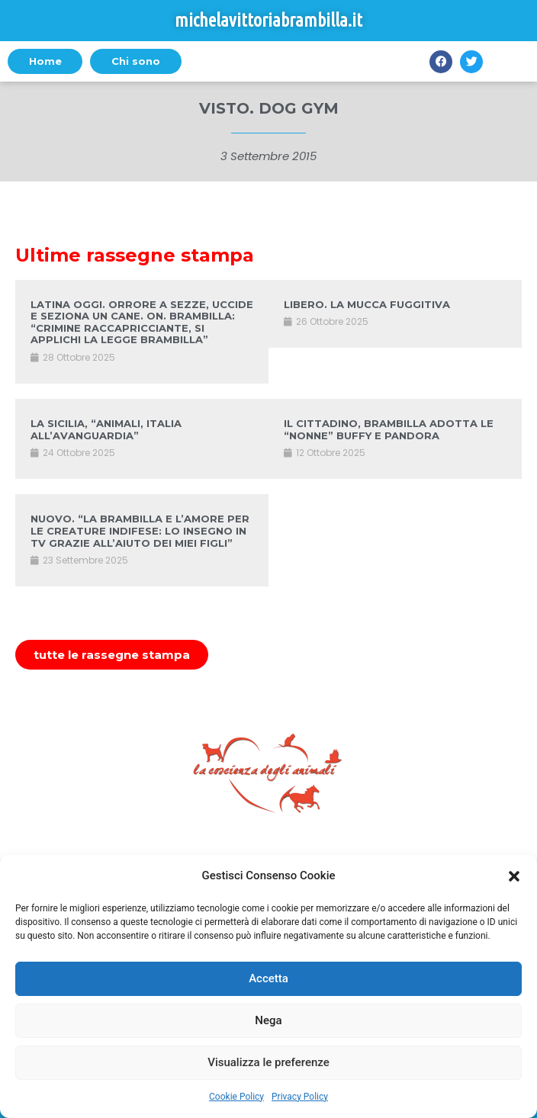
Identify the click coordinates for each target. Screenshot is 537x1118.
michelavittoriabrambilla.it (268, 20)
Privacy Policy (300, 1096)
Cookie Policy (236, 1096)
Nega (268, 1020)
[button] (514, 876)
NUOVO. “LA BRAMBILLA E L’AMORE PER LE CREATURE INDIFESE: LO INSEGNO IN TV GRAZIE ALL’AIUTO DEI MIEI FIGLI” (140, 530)
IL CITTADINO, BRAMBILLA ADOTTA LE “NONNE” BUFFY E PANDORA (389, 429)
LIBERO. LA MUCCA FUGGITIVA (367, 304)
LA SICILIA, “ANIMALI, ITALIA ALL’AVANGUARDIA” (106, 429)
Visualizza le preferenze (268, 1062)
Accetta (268, 978)
